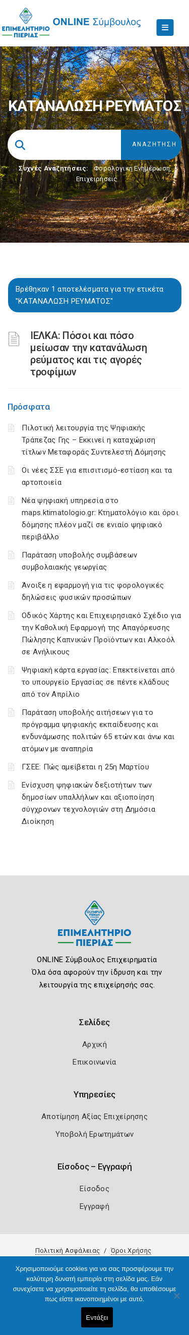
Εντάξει (97, 1317)
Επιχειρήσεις (96, 179)
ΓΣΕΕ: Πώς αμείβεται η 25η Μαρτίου (85, 766)
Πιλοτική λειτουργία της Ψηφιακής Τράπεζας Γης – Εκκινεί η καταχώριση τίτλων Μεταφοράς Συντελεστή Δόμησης (94, 440)
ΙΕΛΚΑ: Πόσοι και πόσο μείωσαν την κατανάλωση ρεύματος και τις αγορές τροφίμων (88, 353)
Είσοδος (94, 1188)
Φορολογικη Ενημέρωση (132, 168)
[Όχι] (176, 1301)
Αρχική (94, 1044)
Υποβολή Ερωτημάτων (94, 1134)
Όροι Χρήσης (131, 1250)
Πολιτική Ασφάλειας (67, 1250)
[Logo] (94, 931)
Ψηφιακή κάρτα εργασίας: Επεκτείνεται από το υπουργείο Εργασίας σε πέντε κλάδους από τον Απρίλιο (98, 682)
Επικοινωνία (94, 1062)
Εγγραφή (94, 1206)
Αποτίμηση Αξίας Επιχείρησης (94, 1116)
